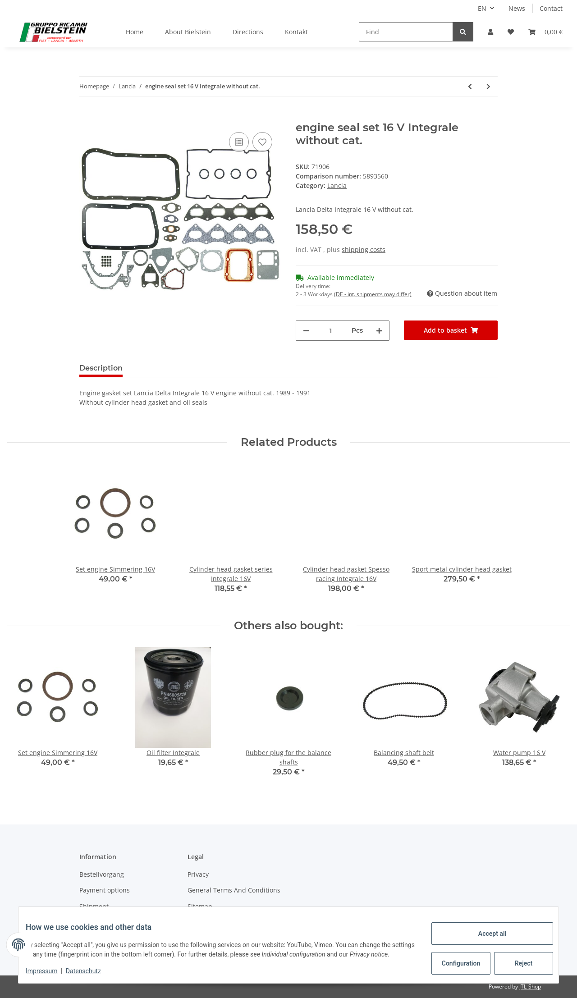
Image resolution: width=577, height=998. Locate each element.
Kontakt (296, 31)
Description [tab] (101, 368)
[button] (490, 31)
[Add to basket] (86, 116)
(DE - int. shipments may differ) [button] (373, 294)
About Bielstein (188, 31)
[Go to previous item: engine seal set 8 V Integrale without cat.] (470, 86)
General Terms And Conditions (234, 890)
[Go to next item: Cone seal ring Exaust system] (488, 86)
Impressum (48, 971)
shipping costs (363, 249)
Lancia (337, 185)
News (516, 8)
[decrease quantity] (306, 330)
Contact (551, 8)
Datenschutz (90, 971)
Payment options (104, 890)
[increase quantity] (379, 330)
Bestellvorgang (101, 874)
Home (134, 31)
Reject (517, 958)
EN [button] (482, 8)
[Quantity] (330, 330)
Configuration (454, 958)
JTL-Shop (530, 986)
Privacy (198, 874)
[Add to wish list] (262, 142)
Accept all (485, 928)
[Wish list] (510, 31)
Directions (248, 31)
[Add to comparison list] (239, 142)
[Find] (406, 31)
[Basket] (545, 31)
